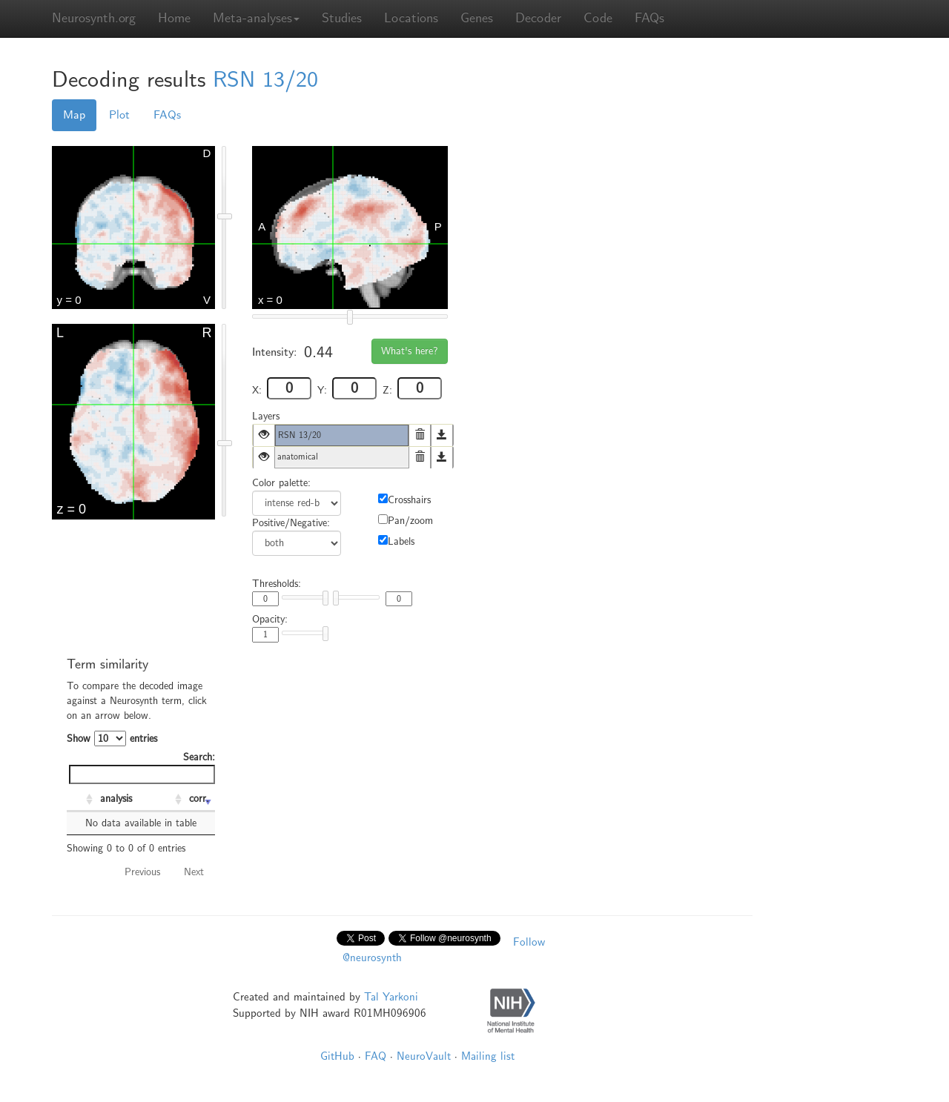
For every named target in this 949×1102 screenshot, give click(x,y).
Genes (476, 18)
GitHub (337, 1056)
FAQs (649, 18)
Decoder (538, 18)
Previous (142, 872)
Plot (119, 115)
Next (194, 872)
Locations (411, 18)
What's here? (409, 351)
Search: (142, 767)
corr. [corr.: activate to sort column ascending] (199, 798)
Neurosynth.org (94, 18)
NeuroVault (424, 1056)
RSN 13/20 (265, 80)
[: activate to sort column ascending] (81, 799)
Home (174, 18)
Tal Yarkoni (391, 996)
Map (74, 115)
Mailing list (488, 1056)
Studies (342, 18)
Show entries (112, 738)
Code (597, 18)
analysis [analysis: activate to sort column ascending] (116, 798)
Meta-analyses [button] (256, 18)
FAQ (375, 1056)
